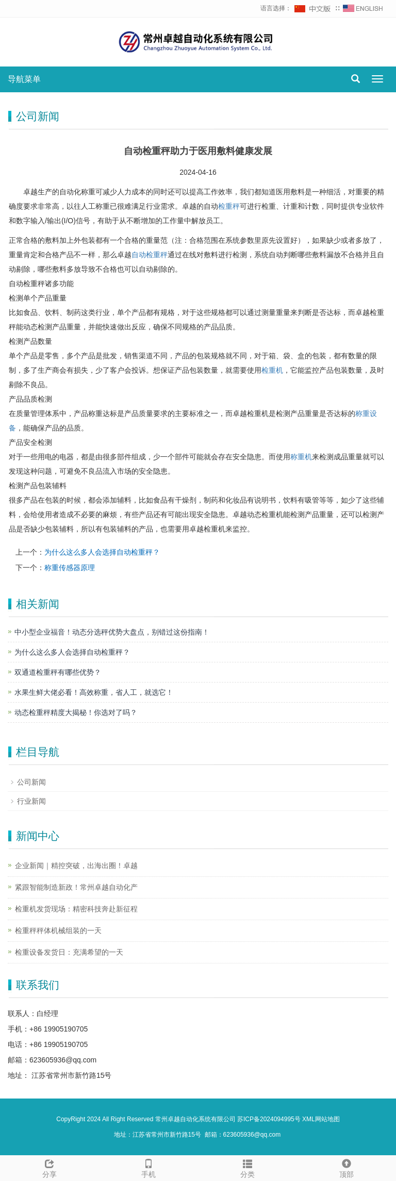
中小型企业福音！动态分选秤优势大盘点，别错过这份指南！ (111, 632)
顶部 (346, 1167)
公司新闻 (31, 782)
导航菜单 (24, 79)
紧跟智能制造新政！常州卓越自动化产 (76, 887)
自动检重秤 (149, 255)
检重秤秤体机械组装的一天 (58, 930)
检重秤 (229, 206)
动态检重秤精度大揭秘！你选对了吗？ (75, 712)
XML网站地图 (321, 1119)
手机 (148, 1167)
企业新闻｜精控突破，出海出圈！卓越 (76, 865)
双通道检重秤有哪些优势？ (57, 672)
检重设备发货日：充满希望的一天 (69, 952)
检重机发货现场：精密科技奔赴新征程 (76, 909)
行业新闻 (31, 801)
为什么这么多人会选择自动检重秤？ (102, 552)
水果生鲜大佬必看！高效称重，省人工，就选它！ (93, 692)
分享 (49, 1167)
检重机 (272, 370)
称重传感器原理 (69, 567)
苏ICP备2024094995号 (269, 1119)
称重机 (301, 457)
